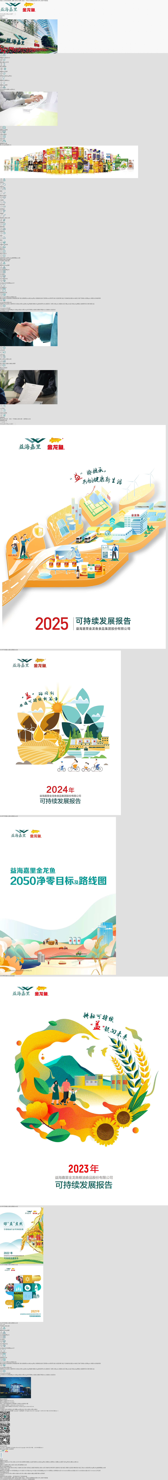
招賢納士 (2, 369)
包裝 (61, 1467)
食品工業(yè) (82, 1467)
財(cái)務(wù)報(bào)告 (15, 1473)
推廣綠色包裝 (39, 298)
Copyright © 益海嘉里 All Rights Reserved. (24, 1411)
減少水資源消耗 (57, 298)
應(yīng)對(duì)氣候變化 (6, 298)
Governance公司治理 (95, 1470)
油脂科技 (57, 1467)
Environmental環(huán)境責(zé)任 (69, 1470)
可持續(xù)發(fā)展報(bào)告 (7, 1409)
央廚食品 (28, 1467)
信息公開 (17, 1465)
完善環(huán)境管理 (48, 298)
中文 (1, 15)
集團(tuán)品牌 (30, 1462)
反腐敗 (38, 309)
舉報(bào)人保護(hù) (45, 309)
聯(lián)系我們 (41, 1473)
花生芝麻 (23, 1467)
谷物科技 (47, 1467)
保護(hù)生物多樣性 (96, 298)
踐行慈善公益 (90, 304)
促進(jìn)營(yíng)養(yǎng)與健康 (24, 304)
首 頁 (1, 1459)
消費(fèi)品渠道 (69, 1467)
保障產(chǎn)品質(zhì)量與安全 (8, 304)
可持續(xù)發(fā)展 (4, 260)
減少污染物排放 (66, 298)
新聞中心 (2, 91)
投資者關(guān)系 (4, 311)
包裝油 (2, 1467)
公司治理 (2, 1473)
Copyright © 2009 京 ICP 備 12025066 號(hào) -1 (46, 1411)
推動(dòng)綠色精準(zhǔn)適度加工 (42, 304)
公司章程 (2, 309)
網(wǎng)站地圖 (9, 1411)
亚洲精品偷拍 (31, 1479)
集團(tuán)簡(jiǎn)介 (20, 1409)
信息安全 (53, 309)
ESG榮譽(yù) (50, 1470)
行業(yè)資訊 (11, 1465)
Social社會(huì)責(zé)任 (84, 1470)
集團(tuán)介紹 (4, 18)
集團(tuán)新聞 (4, 1465)
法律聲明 (2, 1411)
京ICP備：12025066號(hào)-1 (36, 1447)
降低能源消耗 (15, 298)
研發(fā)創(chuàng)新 (5, 259)
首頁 (1, 17)
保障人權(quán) (55, 304)
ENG (3, 15)
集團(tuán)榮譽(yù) (50, 1462)
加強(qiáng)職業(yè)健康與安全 (79, 304)
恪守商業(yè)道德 (31, 309)
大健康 (19, 1467)
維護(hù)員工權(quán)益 (65, 304)
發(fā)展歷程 (22, 1462)
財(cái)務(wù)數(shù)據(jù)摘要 (29, 1473)
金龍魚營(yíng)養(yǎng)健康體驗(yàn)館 (95, 1467)
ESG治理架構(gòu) (9, 309)
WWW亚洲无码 (4, 1479)
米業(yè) (6, 1467)
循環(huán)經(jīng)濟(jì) (40, 1462)
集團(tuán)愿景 (59, 1462)
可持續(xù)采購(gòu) (85, 298)
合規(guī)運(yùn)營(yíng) (21, 309)
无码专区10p (11, 1479)
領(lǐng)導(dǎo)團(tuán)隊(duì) (70, 1462)
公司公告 (7, 1473)
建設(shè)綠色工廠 (75, 298)
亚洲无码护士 (18, 1479)
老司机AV (24, 1479)
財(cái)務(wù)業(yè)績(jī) (31, 1409)
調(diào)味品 (14, 1467)
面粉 (9, 1467)
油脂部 (33, 1467)
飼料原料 (52, 1467)
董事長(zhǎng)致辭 (5, 1470)
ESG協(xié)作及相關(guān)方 (39, 1470)
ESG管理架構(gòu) (14, 1470)
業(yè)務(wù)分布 (14, 1462)
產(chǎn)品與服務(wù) (5, 145)
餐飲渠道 (76, 1467)
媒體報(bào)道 (23, 1465)
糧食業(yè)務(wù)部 (40, 1467)
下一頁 (3, 1324)
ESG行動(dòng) (28, 1470)
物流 (64, 1467)
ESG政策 (22, 1470)
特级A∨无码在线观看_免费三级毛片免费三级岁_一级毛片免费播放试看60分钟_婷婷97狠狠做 (24, 0)
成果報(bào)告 (27, 419)
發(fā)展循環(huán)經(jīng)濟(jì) (28, 298)
